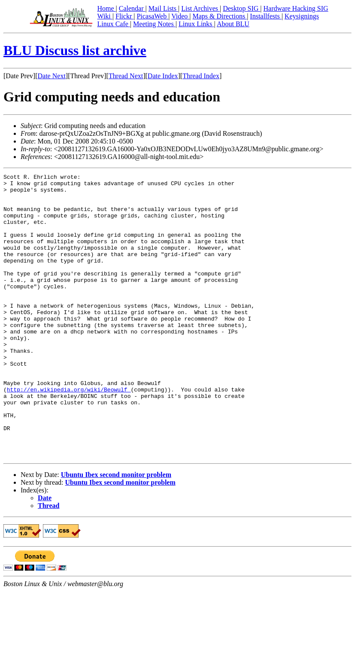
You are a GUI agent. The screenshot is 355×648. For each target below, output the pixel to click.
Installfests (265, 16)
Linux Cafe (113, 24)
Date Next (52, 75)
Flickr (124, 16)
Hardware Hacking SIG (296, 8)
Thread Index (200, 75)
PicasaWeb (152, 16)
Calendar (132, 8)
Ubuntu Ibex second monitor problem (116, 531)
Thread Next (126, 75)
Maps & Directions (219, 16)
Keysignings (302, 16)
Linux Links (196, 24)
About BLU (233, 24)
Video (180, 16)
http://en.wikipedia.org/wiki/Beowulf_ (69, 433)
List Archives (200, 8)
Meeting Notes (154, 24)
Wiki (104, 16)
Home (106, 8)
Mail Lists (163, 8)
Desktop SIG (241, 8)
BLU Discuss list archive (74, 50)
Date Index (163, 75)
